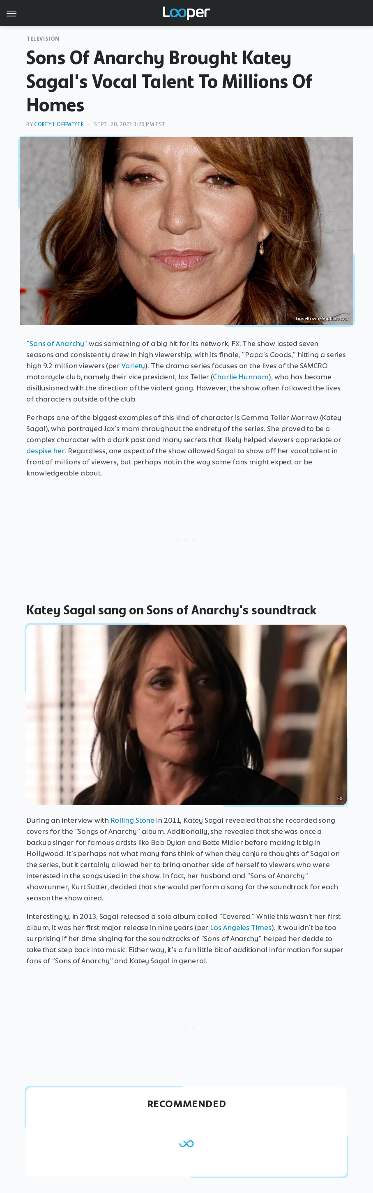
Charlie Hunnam (241, 377)
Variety (133, 366)
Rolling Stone (133, 820)
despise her (45, 451)
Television (43, 39)
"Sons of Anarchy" (56, 343)
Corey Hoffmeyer (59, 124)
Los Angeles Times (240, 927)
